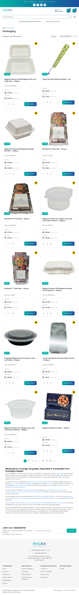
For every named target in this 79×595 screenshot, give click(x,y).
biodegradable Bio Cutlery (13, 492)
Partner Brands (26, 574)
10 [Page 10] (43, 461)
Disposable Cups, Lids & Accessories (38, 481)
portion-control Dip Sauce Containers (35, 503)
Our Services (6, 574)
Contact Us (52, 1)
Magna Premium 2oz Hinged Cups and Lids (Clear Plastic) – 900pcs (19, 429)
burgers (49, 483)
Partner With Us (7, 577)
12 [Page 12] (50, 461)
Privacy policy (58, 590)
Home (4, 28)
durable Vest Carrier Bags (57, 503)
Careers (5, 583)
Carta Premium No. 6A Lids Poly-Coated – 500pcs (58, 359)
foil (20, 498)
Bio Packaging (30, 490)
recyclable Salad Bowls (15, 503)
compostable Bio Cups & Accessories (55, 490)
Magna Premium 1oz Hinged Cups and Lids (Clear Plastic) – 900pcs (57, 220)
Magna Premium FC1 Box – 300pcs (55, 428)
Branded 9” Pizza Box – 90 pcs (54, 149)
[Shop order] (68, 36)
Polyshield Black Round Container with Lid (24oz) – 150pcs (19, 359)
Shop (24, 1)
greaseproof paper (43, 498)
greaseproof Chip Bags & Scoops (15, 487)
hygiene (58, 473)
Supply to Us (33, 1)
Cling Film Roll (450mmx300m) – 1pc (56, 79)
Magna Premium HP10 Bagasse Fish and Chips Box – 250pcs (20, 80)
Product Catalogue (27, 568)
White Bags (50, 496)
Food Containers (14, 483)
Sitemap (62, 568)
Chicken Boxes (61, 485)
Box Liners (56, 498)
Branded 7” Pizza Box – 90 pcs (16, 288)
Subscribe (72, 530)
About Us (5, 571)
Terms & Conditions (46, 571)
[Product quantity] (9, 104)
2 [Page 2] (28, 461)
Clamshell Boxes (27, 483)
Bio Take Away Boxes (37, 492)
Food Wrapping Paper (28, 498)
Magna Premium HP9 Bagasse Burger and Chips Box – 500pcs (57, 289)
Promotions (25, 571)
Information (44, 577)
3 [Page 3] (32, 461)
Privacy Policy (45, 574)
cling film (16, 498)
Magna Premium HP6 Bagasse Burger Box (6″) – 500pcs (19, 150)
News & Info (42, 1)
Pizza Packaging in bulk (20, 485)
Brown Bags (40, 496)
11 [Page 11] (46, 461)
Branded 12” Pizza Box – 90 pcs (16, 219)
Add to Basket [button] (30, 104)
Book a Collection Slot (53, 21)
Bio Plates (25, 492)
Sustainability (7, 580)
